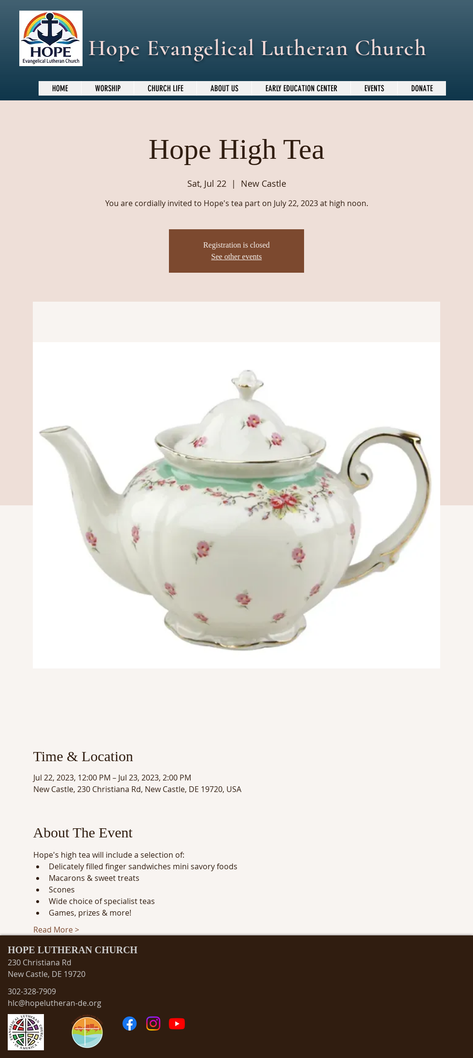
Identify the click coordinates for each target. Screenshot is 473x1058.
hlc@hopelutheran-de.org (54, 1003)
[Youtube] (176, 1023)
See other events (236, 256)
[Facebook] (129, 1023)
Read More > (56, 929)
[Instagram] (153, 1023)
